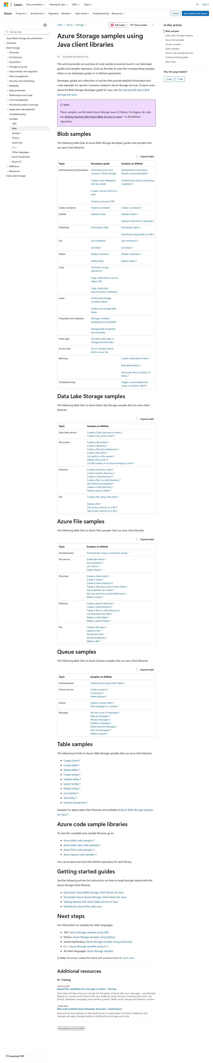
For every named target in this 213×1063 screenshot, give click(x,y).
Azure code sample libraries (179, 52)
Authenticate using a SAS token (106, 683)
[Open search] (197, 4)
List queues (96, 692)
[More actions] (153, 25)
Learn (60, 24)
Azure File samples (174, 39)
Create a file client (96, 452)
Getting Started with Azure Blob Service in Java (93, 116)
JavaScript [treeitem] (17, 142)
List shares (92, 566)
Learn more (128, 957)
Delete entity (71, 788)
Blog (45, 1053)
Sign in (205, 4)
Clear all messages (99, 730)
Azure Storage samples (100, 951)
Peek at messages (99, 716)
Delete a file (93, 503)
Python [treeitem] (15, 137)
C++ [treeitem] (14, 147)
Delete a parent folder (98, 490)
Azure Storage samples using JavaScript (109, 941)
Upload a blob (98, 214)
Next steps (170, 61)
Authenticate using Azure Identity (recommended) (134, 171)
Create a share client (97, 576)
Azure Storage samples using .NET (89, 932)
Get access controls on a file (101, 510)
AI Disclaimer (10, 1053)
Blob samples (172, 31)
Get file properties (96, 637)
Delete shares (93, 569)
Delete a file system (97, 459)
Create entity (71, 774)
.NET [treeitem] (14, 123)
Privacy (72, 1053)
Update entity (71, 779)
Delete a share (94, 597)
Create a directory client (99, 469)
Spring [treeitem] (15, 133)
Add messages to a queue (103, 706)
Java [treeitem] (14, 128)
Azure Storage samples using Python (94, 937)
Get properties (94, 562)
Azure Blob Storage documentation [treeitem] (25, 38)
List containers (98, 240)
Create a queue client (101, 702)
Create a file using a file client (102, 496)
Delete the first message (102, 726)
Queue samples (173, 44)
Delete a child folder (97, 617)
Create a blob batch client (134, 358)
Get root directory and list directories (105, 593)
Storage (80, 24)
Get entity (69, 797)
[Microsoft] (6, 4)
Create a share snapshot (99, 583)
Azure (69, 24)
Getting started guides (176, 57)
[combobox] (26, 32)
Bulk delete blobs (130, 365)
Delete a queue (98, 733)
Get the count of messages (104, 712)
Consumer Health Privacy (95, 1053)
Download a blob (99, 227)
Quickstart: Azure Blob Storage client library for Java (93, 892)
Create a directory (96, 445)
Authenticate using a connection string (106, 552)
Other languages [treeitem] (20, 152)
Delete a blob (128, 261)
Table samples (172, 48)
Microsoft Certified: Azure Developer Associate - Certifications (89, 1008)
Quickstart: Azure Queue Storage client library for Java (95, 897)
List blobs (96, 247)
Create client (71, 760)
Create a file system (97, 442)
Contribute (59, 1053)
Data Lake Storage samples (179, 35)
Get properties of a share (99, 590)
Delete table (70, 770)
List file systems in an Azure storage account (109, 463)
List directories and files (98, 613)
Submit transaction (75, 802)
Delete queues (97, 696)
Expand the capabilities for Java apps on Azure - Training (86, 988)
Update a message (99, 723)
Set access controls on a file (101, 507)
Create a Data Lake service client (103, 432)
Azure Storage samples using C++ (89, 946)
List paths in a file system (100, 456)
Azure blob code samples (78, 840)
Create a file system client (100, 435)
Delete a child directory (99, 487)
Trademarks (138, 1053)
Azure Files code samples (78, 849)
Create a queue (98, 689)
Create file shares (95, 559)
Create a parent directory (100, 473)
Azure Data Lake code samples (81, 845)
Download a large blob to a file (136, 234)
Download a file (94, 634)
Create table (70, 765)
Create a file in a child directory (103, 480)
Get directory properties (99, 483)
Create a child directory (99, 476)
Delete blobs (97, 261)
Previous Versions (30, 1053)
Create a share (94, 579)
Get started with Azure (195, 13)
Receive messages (99, 719)
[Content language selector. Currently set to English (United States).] (19, 1045)
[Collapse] (45, 25)
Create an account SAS (103, 201)
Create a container (100, 207)
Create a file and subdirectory (102, 449)
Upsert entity (71, 784)
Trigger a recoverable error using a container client (134, 384)
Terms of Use (121, 1053)
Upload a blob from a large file (136, 221)
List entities (70, 793)
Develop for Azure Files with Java (83, 906)
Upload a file (93, 630)
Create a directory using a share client (106, 586)
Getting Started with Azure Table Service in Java (91, 901)
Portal (176, 13)
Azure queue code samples (79, 854)
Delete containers (100, 254)
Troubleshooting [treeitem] (17, 114)
